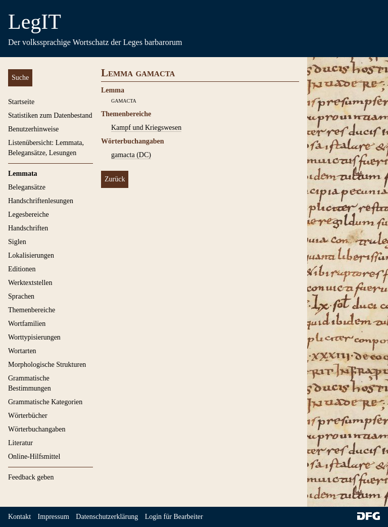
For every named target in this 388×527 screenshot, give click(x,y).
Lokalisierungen (31, 255)
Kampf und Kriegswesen (146, 127)
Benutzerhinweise (33, 129)
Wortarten (22, 351)
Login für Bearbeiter (174, 516)
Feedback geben (31, 477)
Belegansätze (26, 187)
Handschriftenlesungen (40, 201)
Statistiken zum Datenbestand (50, 115)
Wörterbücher (27, 415)
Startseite (21, 102)
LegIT (34, 21)
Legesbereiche (28, 214)
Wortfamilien (26, 323)
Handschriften (28, 228)
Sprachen (21, 296)
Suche (20, 77)
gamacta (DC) (131, 155)
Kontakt (19, 516)
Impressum (53, 516)
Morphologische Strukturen (47, 364)
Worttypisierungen (34, 337)
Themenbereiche (31, 310)
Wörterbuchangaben (37, 429)
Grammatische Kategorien (45, 402)
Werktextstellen (30, 282)
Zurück (115, 179)
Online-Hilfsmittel (34, 456)
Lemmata (22, 173)
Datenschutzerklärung (107, 516)
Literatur (20, 443)
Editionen (21, 269)
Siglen (17, 242)
